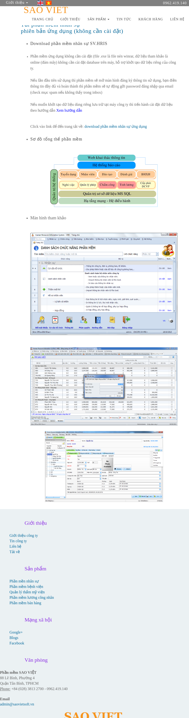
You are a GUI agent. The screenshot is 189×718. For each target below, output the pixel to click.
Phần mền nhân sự (24, 581)
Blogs (13, 638)
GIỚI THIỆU (70, 19)
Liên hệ (15, 546)
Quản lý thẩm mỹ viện (27, 592)
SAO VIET (46, 8)
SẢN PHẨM (98, 19)
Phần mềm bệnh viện (26, 587)
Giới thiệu (17, 2)
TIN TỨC (124, 19)
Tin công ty (18, 541)
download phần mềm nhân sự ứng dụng (116, 126)
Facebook (16, 643)
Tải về (14, 552)
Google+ (16, 632)
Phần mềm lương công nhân (31, 597)
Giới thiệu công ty (23, 535)
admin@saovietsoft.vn (17, 704)
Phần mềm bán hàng (25, 603)
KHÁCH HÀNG (150, 19)
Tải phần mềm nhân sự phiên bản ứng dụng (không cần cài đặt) (72, 28)
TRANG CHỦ (42, 19)
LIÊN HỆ (177, 19)
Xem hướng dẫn (69, 110)
